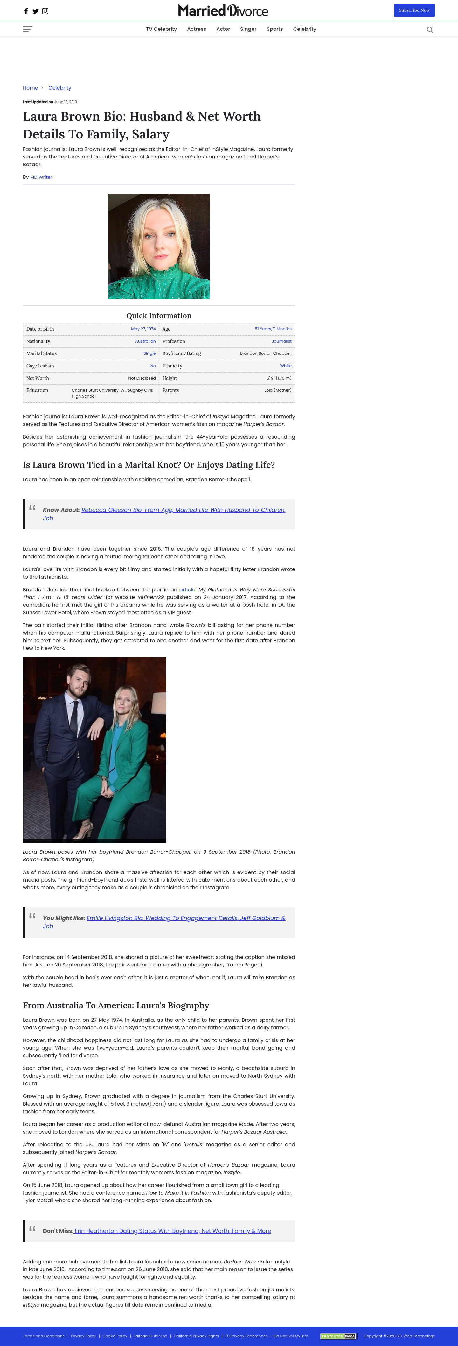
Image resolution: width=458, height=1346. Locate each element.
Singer (248, 29)
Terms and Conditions (44, 1336)
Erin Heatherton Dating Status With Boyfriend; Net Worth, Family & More (172, 1231)
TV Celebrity (161, 29)
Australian (145, 341)
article (187, 589)
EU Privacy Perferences (246, 1336)
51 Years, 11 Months (273, 329)
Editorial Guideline (150, 1336)
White (286, 365)
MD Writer (41, 177)
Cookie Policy (114, 1336)
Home (30, 87)
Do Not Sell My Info (291, 1336)
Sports (275, 29)
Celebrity (304, 29)
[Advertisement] (74, 50)
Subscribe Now (414, 10)
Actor (223, 29)
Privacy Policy (83, 1336)
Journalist (282, 341)
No (153, 365)
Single (149, 353)
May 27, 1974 (143, 329)
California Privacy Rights (196, 1336)
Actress (196, 29)
